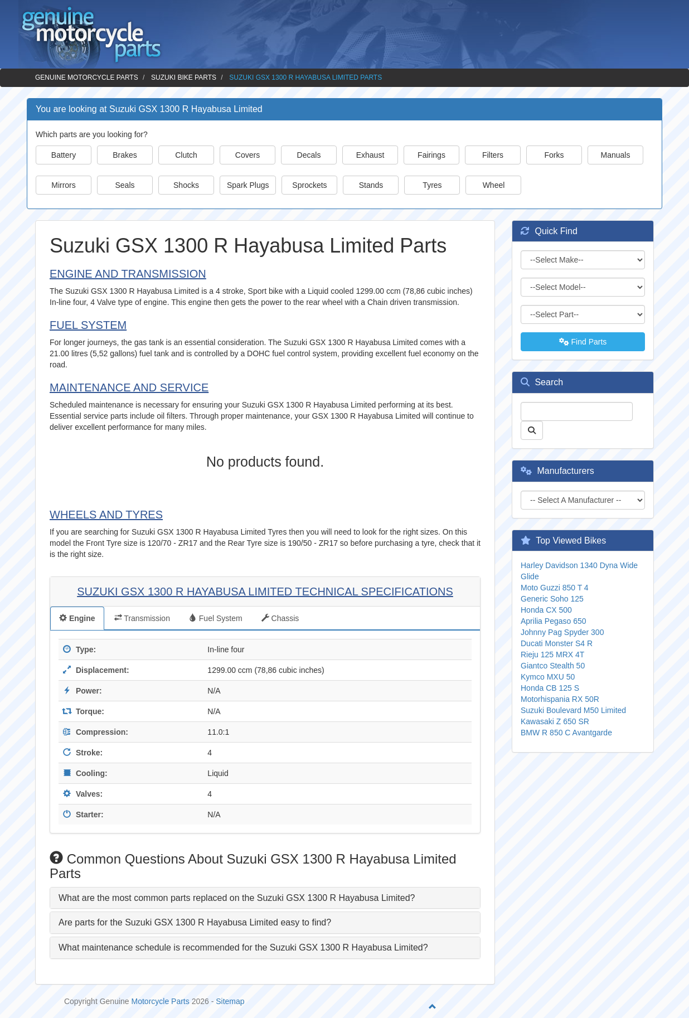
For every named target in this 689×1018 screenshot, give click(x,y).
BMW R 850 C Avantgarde (566, 732)
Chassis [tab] (280, 618)
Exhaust (370, 155)
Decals (309, 155)
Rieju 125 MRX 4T (552, 654)
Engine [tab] (77, 618)
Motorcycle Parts (161, 1001)
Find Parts (583, 341)
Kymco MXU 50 (548, 676)
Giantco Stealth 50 (553, 665)
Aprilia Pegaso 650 (553, 621)
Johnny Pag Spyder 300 (562, 632)
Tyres (432, 185)
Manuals (615, 155)
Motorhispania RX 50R (560, 699)
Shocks (186, 185)
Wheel (494, 185)
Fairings (431, 155)
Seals (124, 185)
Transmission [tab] (142, 618)
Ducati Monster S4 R (557, 643)
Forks (554, 155)
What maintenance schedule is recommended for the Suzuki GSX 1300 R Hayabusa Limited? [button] (243, 947)
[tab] (265, 898)
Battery (63, 155)
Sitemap (230, 1001)
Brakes (125, 155)
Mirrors (63, 185)
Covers (247, 155)
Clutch (186, 155)
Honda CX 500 (546, 609)
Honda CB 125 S (550, 687)
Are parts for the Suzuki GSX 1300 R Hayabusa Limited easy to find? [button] (195, 922)
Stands (371, 185)
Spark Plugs (248, 185)
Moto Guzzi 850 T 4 (555, 587)
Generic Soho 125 (552, 598)
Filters (492, 155)
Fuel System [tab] (215, 618)
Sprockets (309, 185)
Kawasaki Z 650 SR (555, 721)
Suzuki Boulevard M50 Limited (573, 710)
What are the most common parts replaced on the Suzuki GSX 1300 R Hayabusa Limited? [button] (237, 898)
